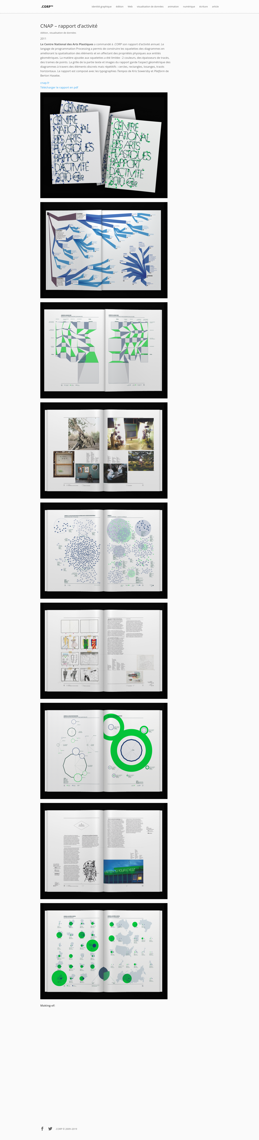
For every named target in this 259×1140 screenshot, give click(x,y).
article (215, 6)
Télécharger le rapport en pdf (59, 87)
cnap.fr (44, 83)
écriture (203, 6)
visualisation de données (150, 6)
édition (120, 6)
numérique (189, 6)
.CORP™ (47, 6)
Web (130, 6)
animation (173, 6)
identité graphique (101, 6)
